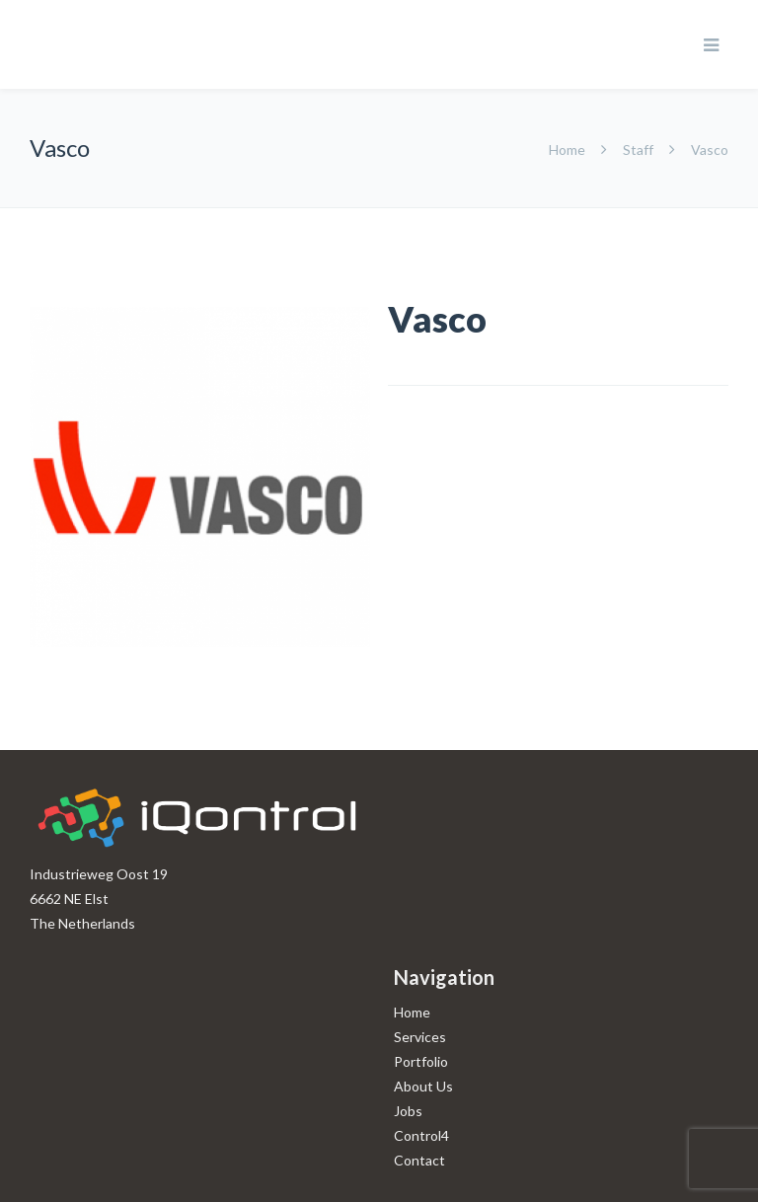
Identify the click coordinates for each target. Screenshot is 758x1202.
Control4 (421, 1135)
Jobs (408, 1110)
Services (420, 1036)
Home (568, 149)
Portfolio (421, 1061)
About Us (423, 1086)
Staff (638, 149)
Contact (419, 1160)
